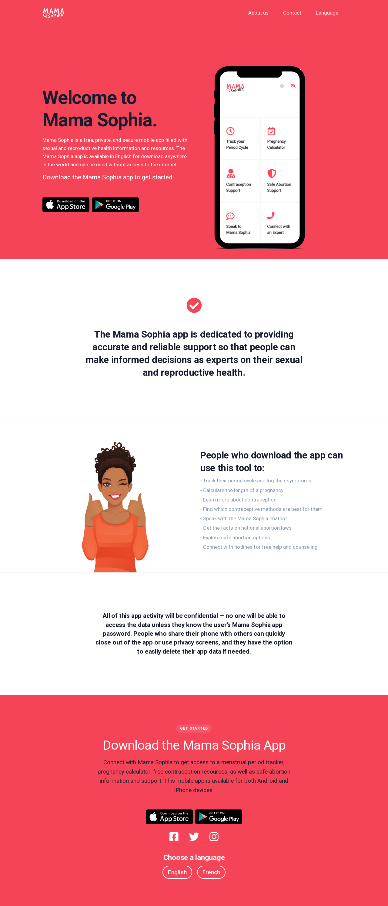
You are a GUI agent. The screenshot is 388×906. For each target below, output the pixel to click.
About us (258, 13)
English (177, 872)
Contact (292, 13)
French (211, 872)
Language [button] (327, 13)
